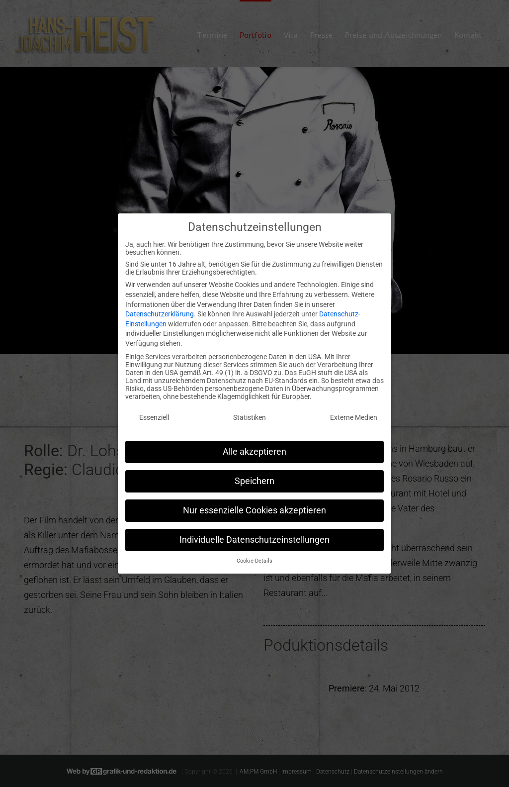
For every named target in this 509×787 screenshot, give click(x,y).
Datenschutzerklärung (159, 308)
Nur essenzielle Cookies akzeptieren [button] (254, 504)
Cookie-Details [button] (254, 555)
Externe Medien (353, 411)
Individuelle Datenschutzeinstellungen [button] (254, 534)
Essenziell (154, 411)
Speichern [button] (254, 475)
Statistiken (249, 411)
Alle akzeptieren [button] (254, 446)
